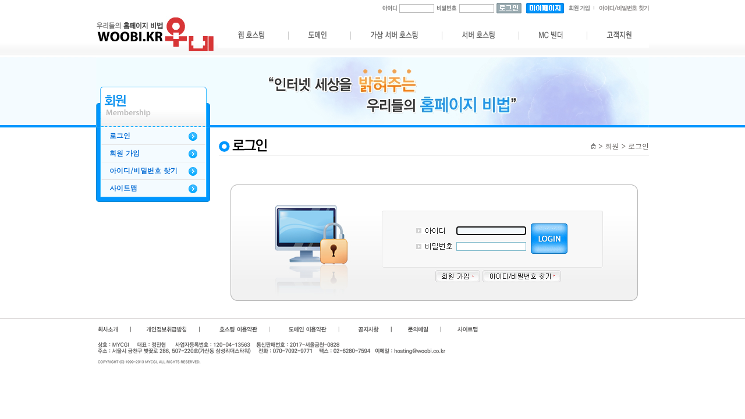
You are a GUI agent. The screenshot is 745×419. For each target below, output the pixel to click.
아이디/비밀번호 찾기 (143, 170)
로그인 (119, 135)
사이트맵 (123, 188)
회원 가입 (124, 153)
